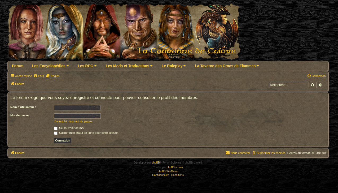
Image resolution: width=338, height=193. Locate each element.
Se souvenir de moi (69, 128)
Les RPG (87, 66)
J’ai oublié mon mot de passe (73, 121)
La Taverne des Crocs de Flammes (227, 66)
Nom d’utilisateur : (23, 107)
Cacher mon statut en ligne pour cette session (86, 132)
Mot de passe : (20, 115)
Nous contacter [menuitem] (238, 153)
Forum (18, 66)
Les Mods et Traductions (129, 66)
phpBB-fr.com (175, 167)
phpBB (156, 162)
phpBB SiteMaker (168, 171)
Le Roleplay (174, 66)
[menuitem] (38, 76)
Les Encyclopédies (50, 66)
